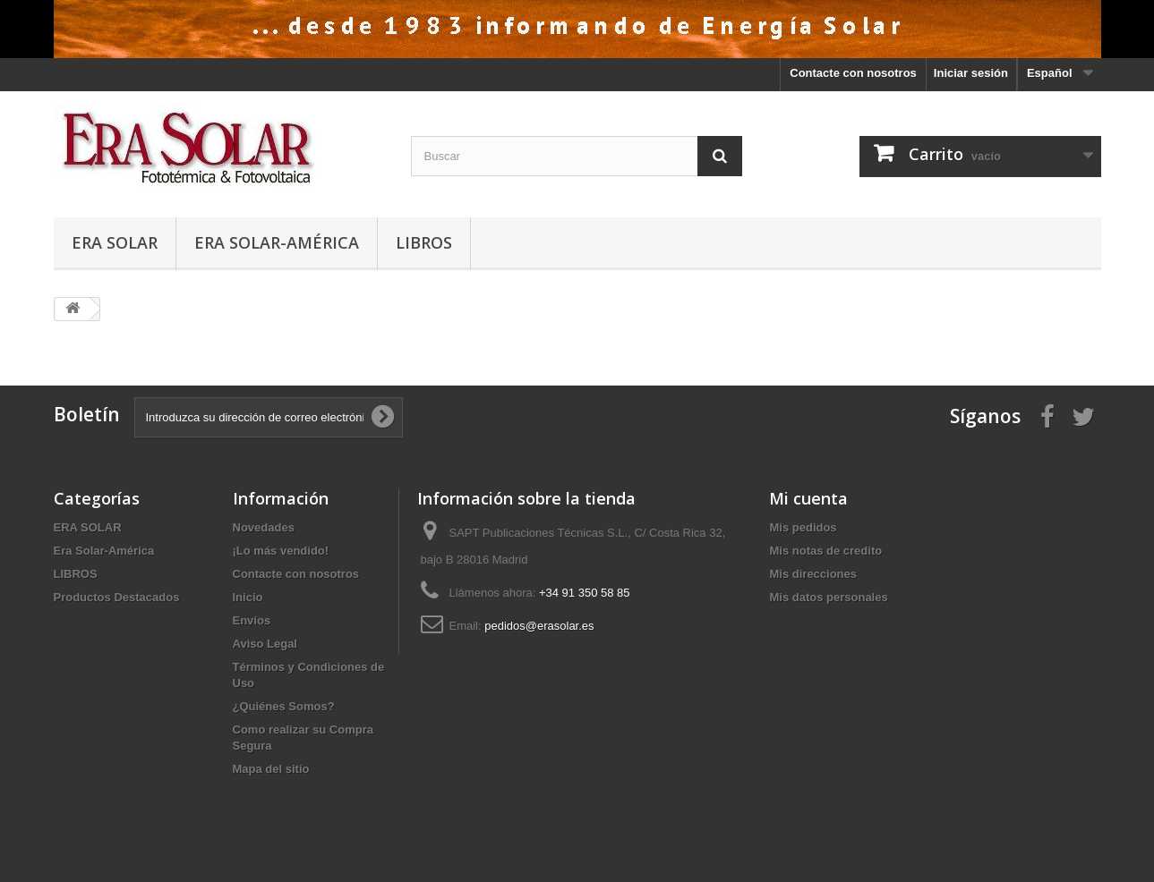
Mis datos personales (828, 597)
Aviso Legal (265, 643)
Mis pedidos (802, 527)
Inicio (248, 597)
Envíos (252, 620)
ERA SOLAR (115, 242)
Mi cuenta (808, 498)
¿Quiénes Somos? (284, 706)
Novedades (264, 527)
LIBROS (424, 242)
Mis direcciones (813, 574)
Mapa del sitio (271, 769)
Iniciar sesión (971, 73)
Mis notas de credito (825, 550)
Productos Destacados (117, 597)
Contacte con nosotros (853, 73)
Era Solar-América (276, 242)
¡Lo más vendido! (281, 550)
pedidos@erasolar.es (539, 625)
